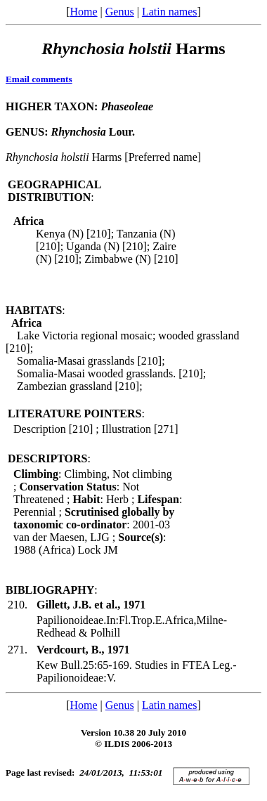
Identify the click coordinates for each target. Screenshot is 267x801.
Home (83, 12)
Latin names (169, 12)
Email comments (39, 79)
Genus (119, 12)
